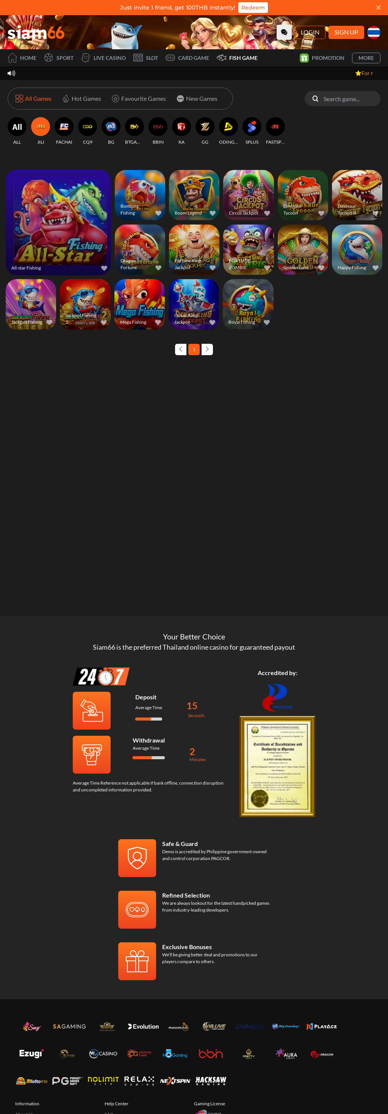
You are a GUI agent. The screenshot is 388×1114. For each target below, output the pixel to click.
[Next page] (207, 349)
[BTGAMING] (134, 131)
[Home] (36, 32)
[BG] (111, 131)
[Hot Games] (80, 98)
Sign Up (346, 32)
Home (22, 58)
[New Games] (195, 98)
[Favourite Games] (137, 98)
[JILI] (40, 131)
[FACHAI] (64, 131)
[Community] (284, 32)
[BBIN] (158, 131)
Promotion (322, 58)
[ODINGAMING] (228, 131)
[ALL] (17, 131)
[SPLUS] (251, 131)
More (366, 58)
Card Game (187, 58)
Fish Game (237, 58)
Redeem (253, 7)
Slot (145, 58)
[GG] (205, 131)
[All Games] (34, 98)
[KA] (181, 131)
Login (310, 32)
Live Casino (103, 58)
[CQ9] (87, 131)
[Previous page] (180, 349)
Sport (59, 58)
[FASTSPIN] (275, 131)
